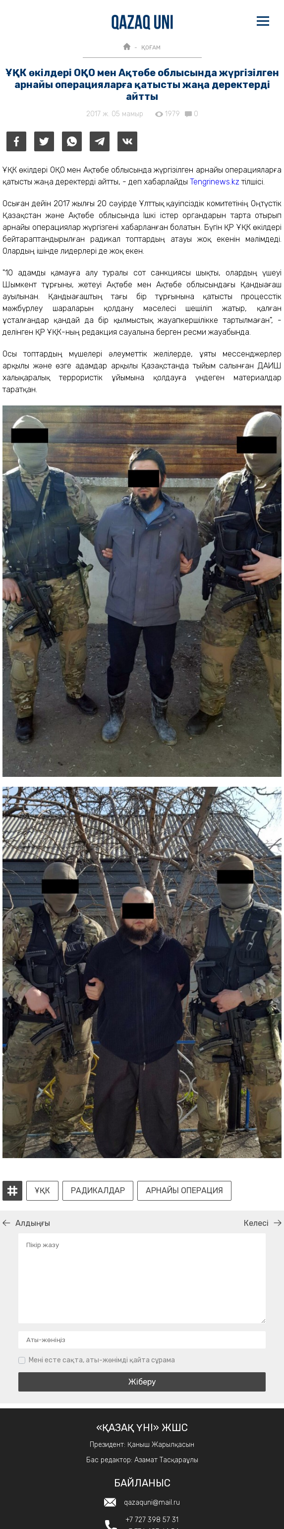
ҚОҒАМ (151, 47)
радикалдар (98, 1190)
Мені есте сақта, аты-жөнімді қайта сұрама (102, 1360)
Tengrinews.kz (214, 181)
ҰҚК (42, 1190)
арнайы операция (184, 1190)
